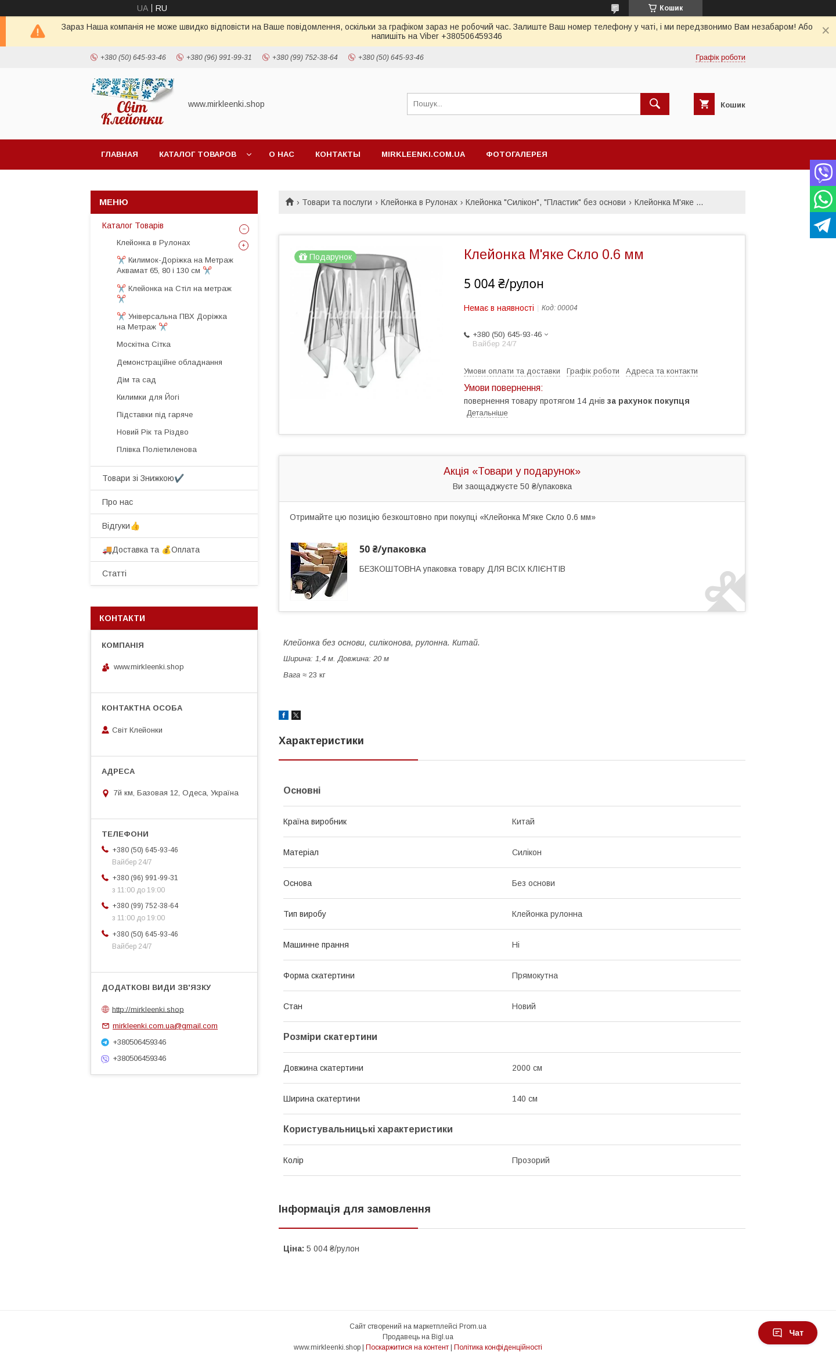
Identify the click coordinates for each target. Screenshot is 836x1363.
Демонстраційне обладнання (169, 362)
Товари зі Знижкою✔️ (143, 478)
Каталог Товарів (133, 225)
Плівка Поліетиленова (157, 449)
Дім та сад (136, 379)
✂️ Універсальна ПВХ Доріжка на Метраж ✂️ (172, 321)
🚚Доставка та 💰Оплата (151, 549)
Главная (119, 154)
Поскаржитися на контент (407, 1347)
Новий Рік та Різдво (153, 432)
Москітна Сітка (144, 344)
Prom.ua (473, 1326)
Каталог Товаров (197, 154)
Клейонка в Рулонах (419, 202)
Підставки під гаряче (155, 414)
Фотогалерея (516, 154)
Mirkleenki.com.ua (423, 154)
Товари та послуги (337, 202)
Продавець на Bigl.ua (418, 1337)
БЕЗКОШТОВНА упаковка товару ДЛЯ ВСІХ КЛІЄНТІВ (462, 568)
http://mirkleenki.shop (148, 1009)
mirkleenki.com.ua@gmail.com (165, 1025)
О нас (281, 154)
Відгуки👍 (121, 525)
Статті (114, 573)
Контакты (338, 154)
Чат (787, 1333)
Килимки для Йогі (148, 397)
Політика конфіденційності (498, 1347)
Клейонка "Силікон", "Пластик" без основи (546, 202)
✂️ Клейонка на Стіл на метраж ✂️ (174, 293)
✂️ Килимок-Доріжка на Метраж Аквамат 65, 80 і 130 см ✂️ (175, 265)
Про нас (117, 502)
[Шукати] (654, 104)
